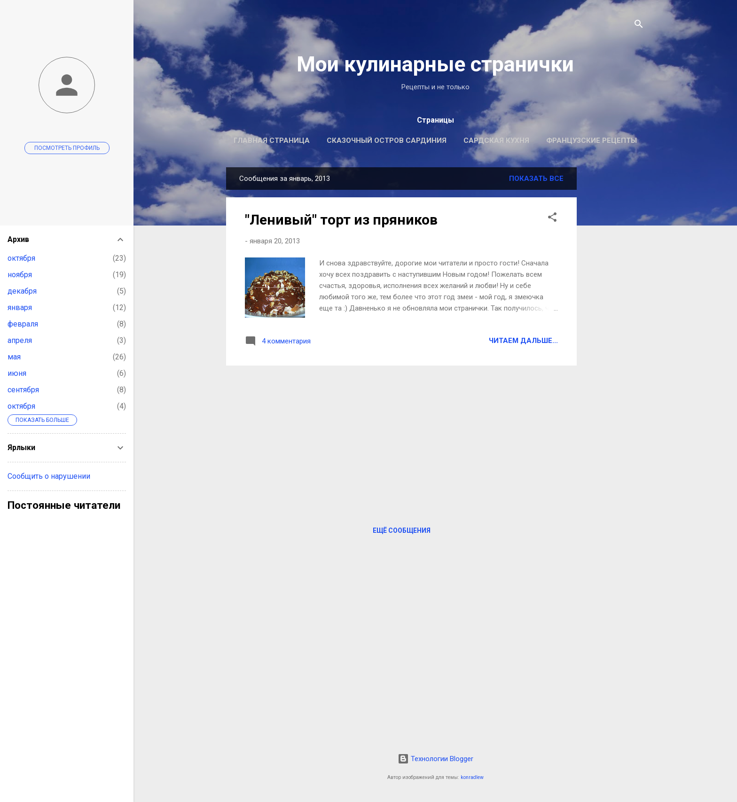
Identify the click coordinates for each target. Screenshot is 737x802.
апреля (20, 340)
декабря (22, 291)
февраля (23, 323)
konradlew (472, 777)
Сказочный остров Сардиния (387, 140)
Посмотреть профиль (67, 148)
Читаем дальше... (523, 340)
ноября (20, 274)
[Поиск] (638, 25)
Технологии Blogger (435, 759)
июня (17, 373)
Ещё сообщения (402, 530)
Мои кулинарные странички (435, 64)
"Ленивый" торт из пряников (341, 219)
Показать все (536, 178)
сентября (23, 389)
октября (21, 258)
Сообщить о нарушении (49, 476)
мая (14, 356)
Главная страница (272, 140)
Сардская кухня (496, 140)
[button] (552, 218)
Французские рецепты (591, 140)
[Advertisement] (614, 308)
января (20, 307)
